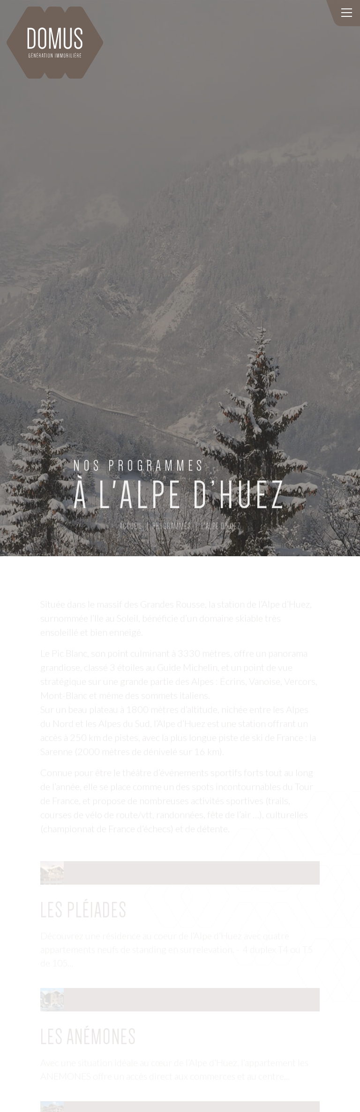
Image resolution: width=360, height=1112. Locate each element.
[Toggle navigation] (346, 13)
